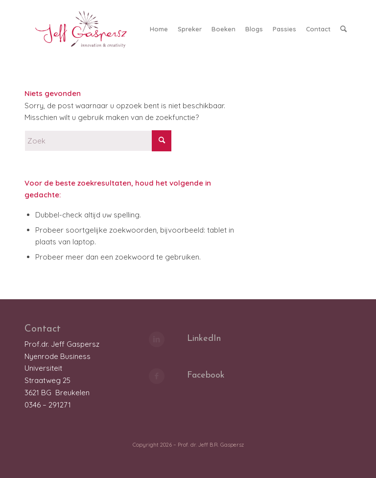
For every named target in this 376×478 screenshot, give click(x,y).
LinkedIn (204, 338)
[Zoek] (343, 29)
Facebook (206, 375)
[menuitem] (159, 29)
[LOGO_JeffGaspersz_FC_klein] (85, 29)
